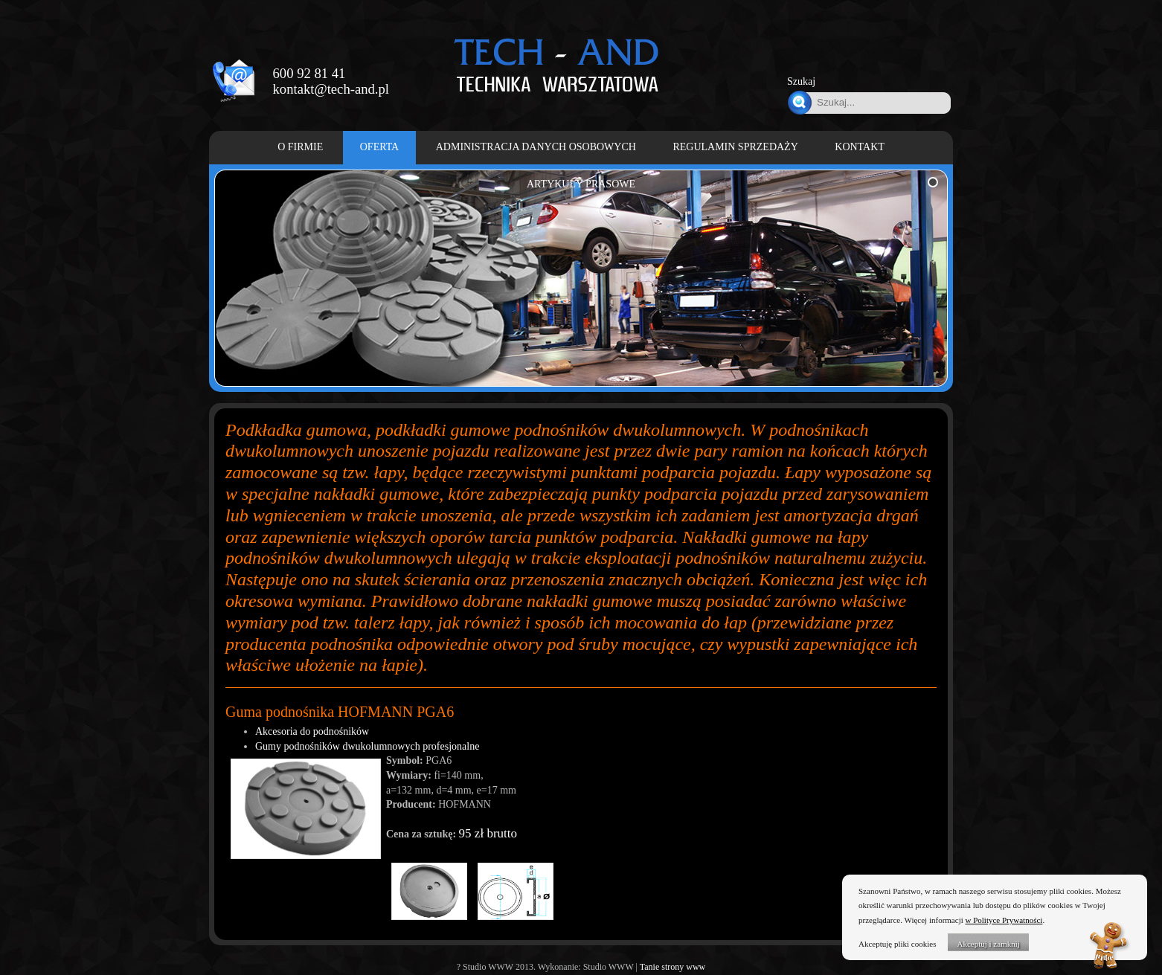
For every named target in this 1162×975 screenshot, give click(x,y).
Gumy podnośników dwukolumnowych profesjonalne (367, 746)
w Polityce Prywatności (1004, 920)
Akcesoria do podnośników (312, 731)
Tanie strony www (672, 967)
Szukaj (801, 81)
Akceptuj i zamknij (988, 943)
